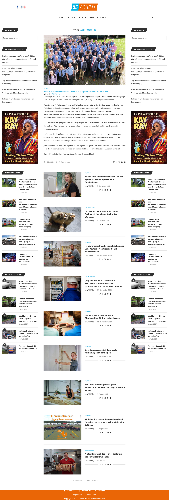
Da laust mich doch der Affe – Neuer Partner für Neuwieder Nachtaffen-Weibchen (102, 214)
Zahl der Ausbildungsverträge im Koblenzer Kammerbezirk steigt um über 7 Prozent (105, 388)
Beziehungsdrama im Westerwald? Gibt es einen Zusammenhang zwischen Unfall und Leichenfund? (148, 59)
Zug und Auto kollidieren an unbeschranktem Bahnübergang (155, 224)
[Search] (152, 18)
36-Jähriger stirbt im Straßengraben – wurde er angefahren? (157, 321)
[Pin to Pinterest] (122, 162)
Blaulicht (102, 17)
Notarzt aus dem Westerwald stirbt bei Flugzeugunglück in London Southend (157, 287)
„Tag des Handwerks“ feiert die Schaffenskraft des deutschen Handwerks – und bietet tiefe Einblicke (103, 283)
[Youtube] (24, 7)
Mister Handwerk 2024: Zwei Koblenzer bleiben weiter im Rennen (103, 455)
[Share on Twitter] (119, 162)
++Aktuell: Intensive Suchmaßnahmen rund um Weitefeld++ (157, 337)
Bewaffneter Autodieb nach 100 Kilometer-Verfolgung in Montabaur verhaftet (157, 242)
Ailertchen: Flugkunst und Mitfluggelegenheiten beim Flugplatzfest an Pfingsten (148, 71)
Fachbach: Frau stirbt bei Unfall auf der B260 (156, 352)
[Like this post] (114, 162)
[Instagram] (21, 7)
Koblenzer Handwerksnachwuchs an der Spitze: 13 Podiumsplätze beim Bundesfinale (104, 180)
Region (71, 17)
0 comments (64, 162)
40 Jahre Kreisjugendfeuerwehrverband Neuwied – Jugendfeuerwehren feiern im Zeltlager (104, 422)
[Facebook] (17, 7)
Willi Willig (56, 94)
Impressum (77, 495)
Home (62, 17)
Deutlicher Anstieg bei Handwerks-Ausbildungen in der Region (101, 351)
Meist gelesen (86, 17)
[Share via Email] (124, 162)
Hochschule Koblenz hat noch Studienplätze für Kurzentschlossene (103, 317)
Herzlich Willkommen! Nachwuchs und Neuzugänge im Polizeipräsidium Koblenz (76, 92)
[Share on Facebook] (116, 162)
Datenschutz (91, 495)
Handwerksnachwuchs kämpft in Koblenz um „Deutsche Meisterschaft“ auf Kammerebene (104, 249)
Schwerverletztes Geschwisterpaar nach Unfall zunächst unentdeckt (157, 305)
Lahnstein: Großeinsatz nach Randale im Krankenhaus (155, 260)
